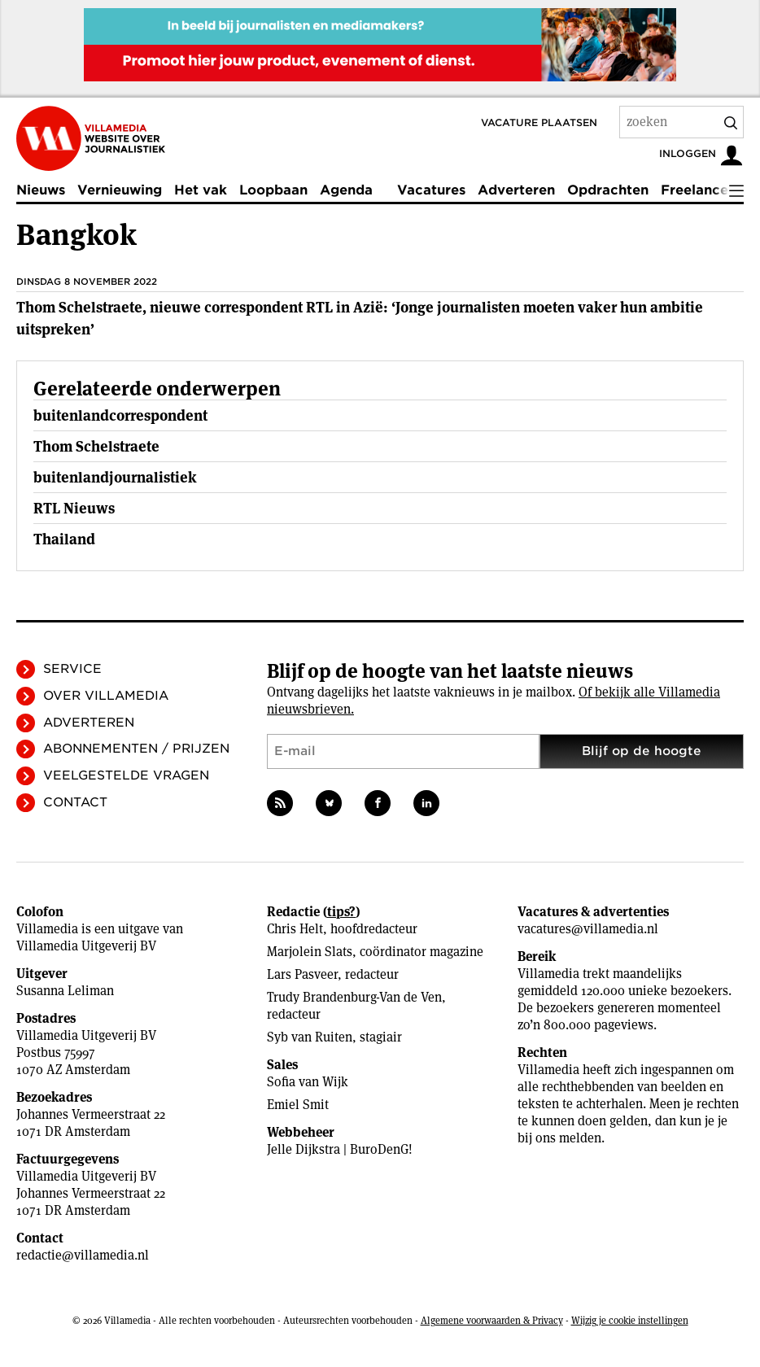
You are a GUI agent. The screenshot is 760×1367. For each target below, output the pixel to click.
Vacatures (431, 190)
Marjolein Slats (309, 951)
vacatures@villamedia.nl (588, 928)
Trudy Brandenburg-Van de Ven (354, 997)
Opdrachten (608, 190)
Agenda (346, 190)
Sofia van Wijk (307, 1081)
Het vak (200, 190)
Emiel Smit (298, 1104)
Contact (75, 802)
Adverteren (516, 190)
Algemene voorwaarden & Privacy (492, 1320)
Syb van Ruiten (309, 1037)
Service (72, 669)
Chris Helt (295, 928)
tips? (341, 911)
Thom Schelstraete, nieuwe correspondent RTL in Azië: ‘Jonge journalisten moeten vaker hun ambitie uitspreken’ (359, 318)
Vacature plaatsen (539, 122)
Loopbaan (273, 190)
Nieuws (40, 190)
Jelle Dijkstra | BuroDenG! (340, 1149)
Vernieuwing (119, 190)
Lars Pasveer (302, 974)
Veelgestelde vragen (126, 775)
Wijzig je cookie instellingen (629, 1320)
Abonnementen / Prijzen (136, 748)
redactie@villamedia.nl (82, 1255)
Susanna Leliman (65, 990)
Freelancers (700, 190)
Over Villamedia (105, 695)
